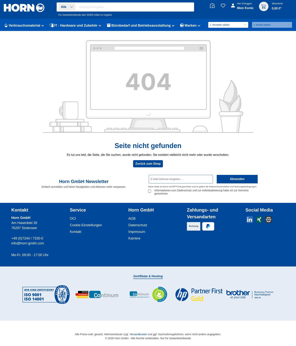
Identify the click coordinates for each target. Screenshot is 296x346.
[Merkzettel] (223, 5)
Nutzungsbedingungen (245, 186)
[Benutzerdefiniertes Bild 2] (97, 294)
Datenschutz (137, 225)
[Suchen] (189, 7)
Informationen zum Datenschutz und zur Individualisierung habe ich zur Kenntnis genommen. (201, 192)
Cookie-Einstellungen (86, 225)
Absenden (237, 179)
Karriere (134, 238)
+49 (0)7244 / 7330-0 (27, 238)
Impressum (136, 232)
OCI (73, 218)
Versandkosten (138, 334)
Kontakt (75, 232)
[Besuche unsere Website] (268, 219)
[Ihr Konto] (242, 8)
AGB (132, 218)
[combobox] (135, 7)
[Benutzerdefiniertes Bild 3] (148, 294)
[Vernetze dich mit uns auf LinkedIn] (249, 219)
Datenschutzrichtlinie (219, 186)
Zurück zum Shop (148, 163)
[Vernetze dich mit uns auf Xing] (259, 219)
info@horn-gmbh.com (27, 243)
